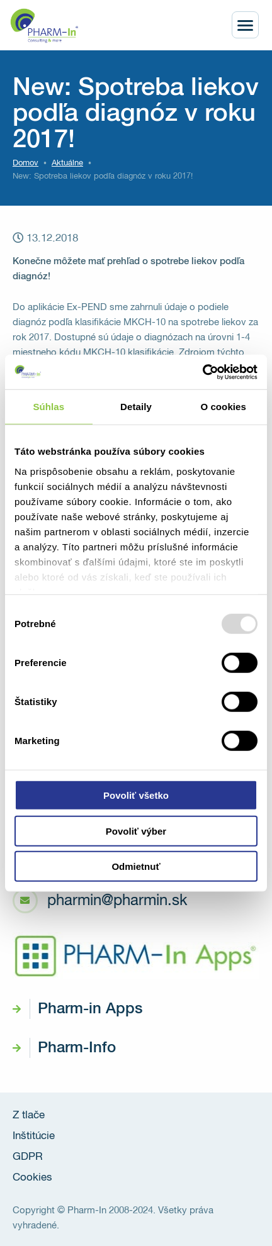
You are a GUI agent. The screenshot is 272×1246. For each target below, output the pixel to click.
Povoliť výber (136, 830)
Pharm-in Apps (90, 1008)
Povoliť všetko (136, 795)
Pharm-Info (77, 1047)
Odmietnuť (135, 866)
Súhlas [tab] (48, 406)
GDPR (28, 1157)
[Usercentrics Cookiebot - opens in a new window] (202, 372)
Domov (25, 163)
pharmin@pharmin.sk (117, 900)
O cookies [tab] (223, 406)
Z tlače (29, 1115)
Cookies (32, 1177)
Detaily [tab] (136, 406)
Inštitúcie (34, 1136)
